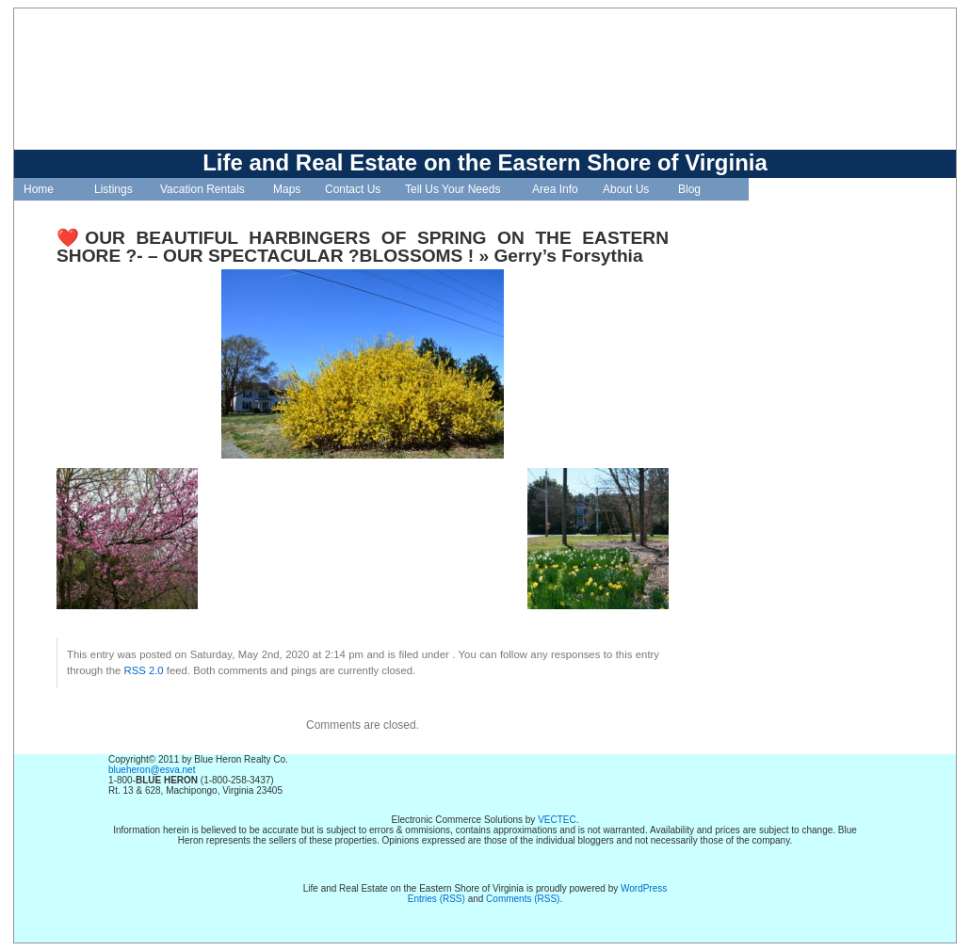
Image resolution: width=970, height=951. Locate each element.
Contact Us (352, 189)
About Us (626, 189)
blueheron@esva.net (151, 770)
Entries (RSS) (436, 899)
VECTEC (557, 819)
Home (39, 189)
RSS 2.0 (143, 670)
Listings (113, 189)
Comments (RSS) (522, 899)
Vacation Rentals (202, 189)
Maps (286, 189)
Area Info (555, 189)
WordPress (644, 888)
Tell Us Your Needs (452, 189)
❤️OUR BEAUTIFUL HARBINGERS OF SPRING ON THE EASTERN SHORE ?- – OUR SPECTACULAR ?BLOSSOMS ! (363, 247)
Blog (689, 189)
